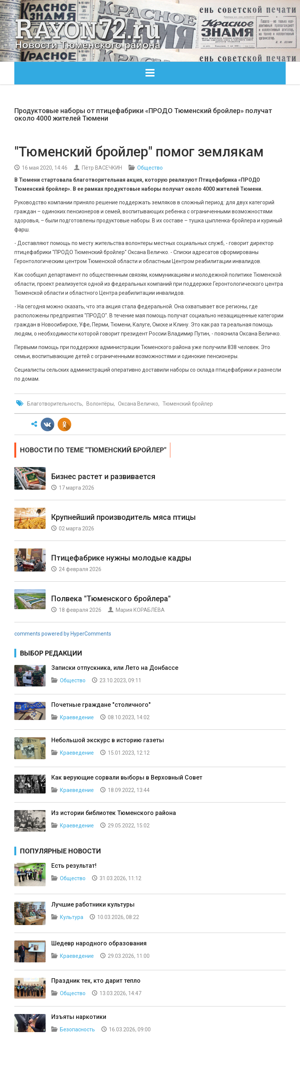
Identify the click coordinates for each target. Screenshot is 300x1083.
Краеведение (77, 717)
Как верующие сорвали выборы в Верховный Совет (126, 777)
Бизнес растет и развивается (103, 476)
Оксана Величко (138, 404)
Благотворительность (54, 404)
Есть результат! (73, 865)
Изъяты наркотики (78, 1016)
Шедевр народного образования (99, 943)
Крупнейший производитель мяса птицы (123, 517)
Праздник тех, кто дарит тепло (96, 980)
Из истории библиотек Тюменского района (113, 812)
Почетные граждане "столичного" (101, 704)
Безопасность (77, 1029)
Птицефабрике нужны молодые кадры (121, 557)
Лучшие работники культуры (93, 904)
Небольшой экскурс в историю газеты (107, 740)
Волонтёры (100, 404)
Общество (150, 168)
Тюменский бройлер (187, 404)
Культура (71, 917)
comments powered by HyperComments (62, 634)
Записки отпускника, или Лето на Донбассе (114, 667)
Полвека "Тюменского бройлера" (111, 598)
